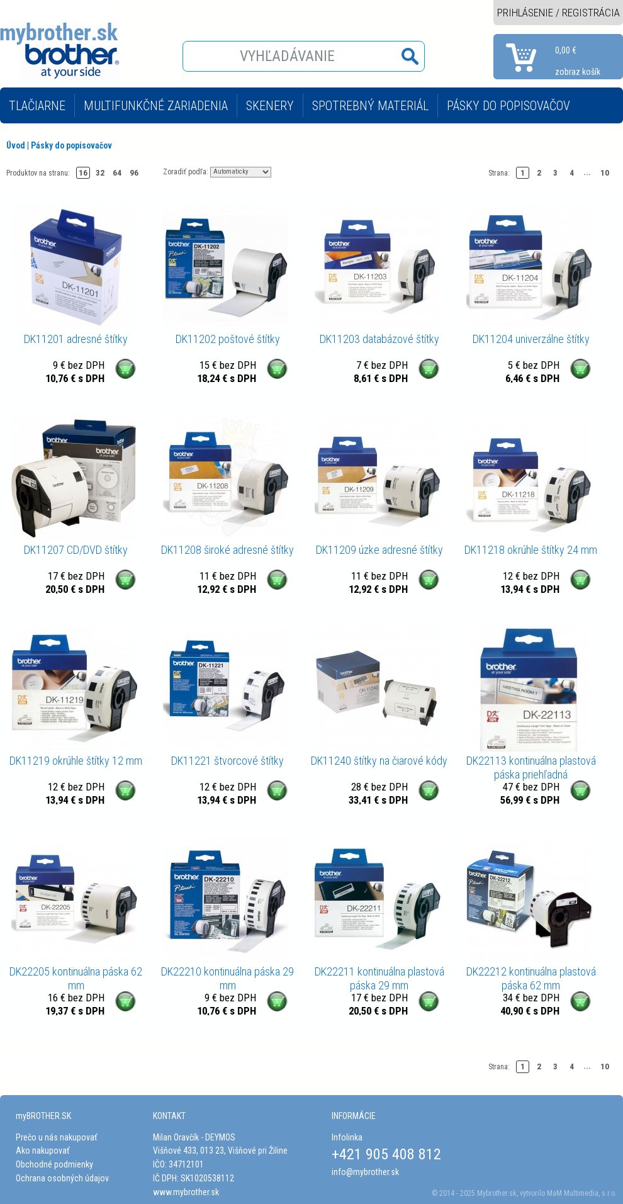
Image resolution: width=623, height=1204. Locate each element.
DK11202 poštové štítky (228, 339)
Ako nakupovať (42, 1150)
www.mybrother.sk (186, 1192)
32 (100, 172)
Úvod (15, 145)
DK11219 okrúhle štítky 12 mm (75, 760)
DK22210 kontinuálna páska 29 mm (227, 978)
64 (117, 172)
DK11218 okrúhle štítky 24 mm (530, 549)
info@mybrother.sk (365, 1172)
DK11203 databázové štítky (379, 339)
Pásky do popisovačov (71, 145)
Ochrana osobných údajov (62, 1178)
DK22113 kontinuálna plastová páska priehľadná (531, 767)
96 (134, 172)
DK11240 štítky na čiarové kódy (379, 760)
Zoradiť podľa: (185, 171)
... (587, 172)
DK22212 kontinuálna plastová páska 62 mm (531, 978)
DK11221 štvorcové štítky (227, 760)
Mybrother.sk (497, 1193)
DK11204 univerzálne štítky (531, 339)
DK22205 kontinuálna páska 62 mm (75, 978)
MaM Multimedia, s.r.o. (582, 1193)
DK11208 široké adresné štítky (227, 549)
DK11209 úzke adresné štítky (379, 549)
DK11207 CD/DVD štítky (76, 549)
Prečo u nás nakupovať (56, 1137)
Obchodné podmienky (54, 1164)
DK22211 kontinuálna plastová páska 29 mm (379, 978)
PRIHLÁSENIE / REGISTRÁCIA (558, 12)
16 (83, 172)
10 (604, 172)
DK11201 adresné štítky (76, 339)
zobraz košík (577, 72)
